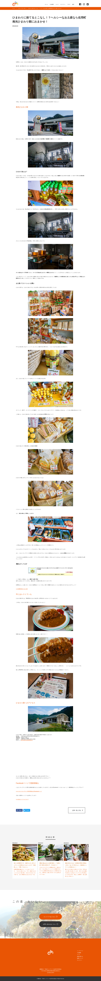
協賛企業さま (80, 956)
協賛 (73, 4)
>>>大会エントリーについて (22, 799)
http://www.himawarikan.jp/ (27, 740)
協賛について (80, 958)
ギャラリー (62, 4)
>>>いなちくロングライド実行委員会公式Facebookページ (29, 791)
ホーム (46, 4)
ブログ (68, 4)
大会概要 (52, 4)
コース (57, 4)
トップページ (80, 950)
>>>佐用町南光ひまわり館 (22, 588)
